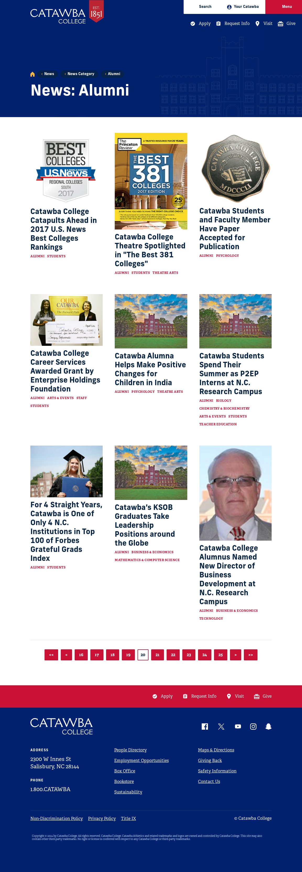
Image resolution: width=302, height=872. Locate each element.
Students (56, 256)
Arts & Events (60, 398)
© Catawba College (253, 818)
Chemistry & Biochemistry (224, 408)
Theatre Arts (165, 273)
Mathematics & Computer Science (147, 560)
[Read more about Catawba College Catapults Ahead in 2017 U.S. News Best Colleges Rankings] (66, 168)
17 (97, 654)
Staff (81, 398)
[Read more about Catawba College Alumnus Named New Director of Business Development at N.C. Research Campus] (235, 493)
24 (204, 654)
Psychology (227, 256)
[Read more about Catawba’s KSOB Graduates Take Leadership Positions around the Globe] (151, 473)
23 (189, 654)
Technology (211, 619)
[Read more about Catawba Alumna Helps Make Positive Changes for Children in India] (151, 321)
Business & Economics (152, 552)
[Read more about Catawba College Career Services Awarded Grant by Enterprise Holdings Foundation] (66, 320)
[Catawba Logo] (61, 726)
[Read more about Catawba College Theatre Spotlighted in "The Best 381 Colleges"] (151, 181)
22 (173, 654)
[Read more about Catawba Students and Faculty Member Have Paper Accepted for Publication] (235, 168)
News (49, 74)
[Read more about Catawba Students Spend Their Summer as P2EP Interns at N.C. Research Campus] (235, 321)
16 (81, 654)
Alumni (114, 74)
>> (250, 654)
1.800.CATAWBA (50, 789)
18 (113, 654)
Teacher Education (218, 424)
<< (51, 654)
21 (158, 654)
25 (220, 654)
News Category (81, 74)
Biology (224, 401)
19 (128, 654)
